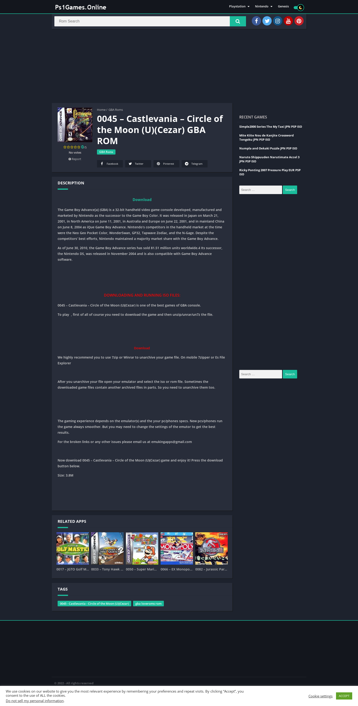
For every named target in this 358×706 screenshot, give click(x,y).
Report (74, 161)
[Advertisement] (179, 68)
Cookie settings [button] (320, 696)
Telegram (193, 166)
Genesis (283, 7)
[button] (235, 22)
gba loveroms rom (148, 606)
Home (101, 112)
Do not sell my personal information (35, 700)
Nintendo (261, 7)
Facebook (109, 166)
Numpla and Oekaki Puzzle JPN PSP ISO (268, 150)
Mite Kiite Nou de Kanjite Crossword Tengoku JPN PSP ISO (266, 139)
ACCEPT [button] (344, 696)
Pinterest (165, 166)
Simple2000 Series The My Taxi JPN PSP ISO (270, 129)
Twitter (135, 166)
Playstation (237, 7)
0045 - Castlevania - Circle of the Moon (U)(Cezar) (94, 606)
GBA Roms (116, 112)
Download (142, 201)
